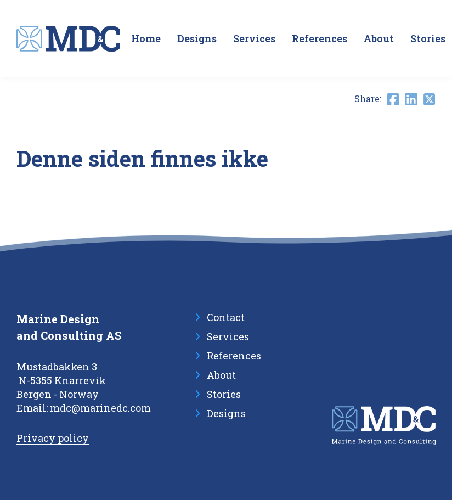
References (319, 38)
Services (254, 38)
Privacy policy (52, 438)
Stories (427, 38)
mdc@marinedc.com (100, 407)
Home (146, 38)
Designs (197, 38)
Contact (226, 317)
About (379, 38)
